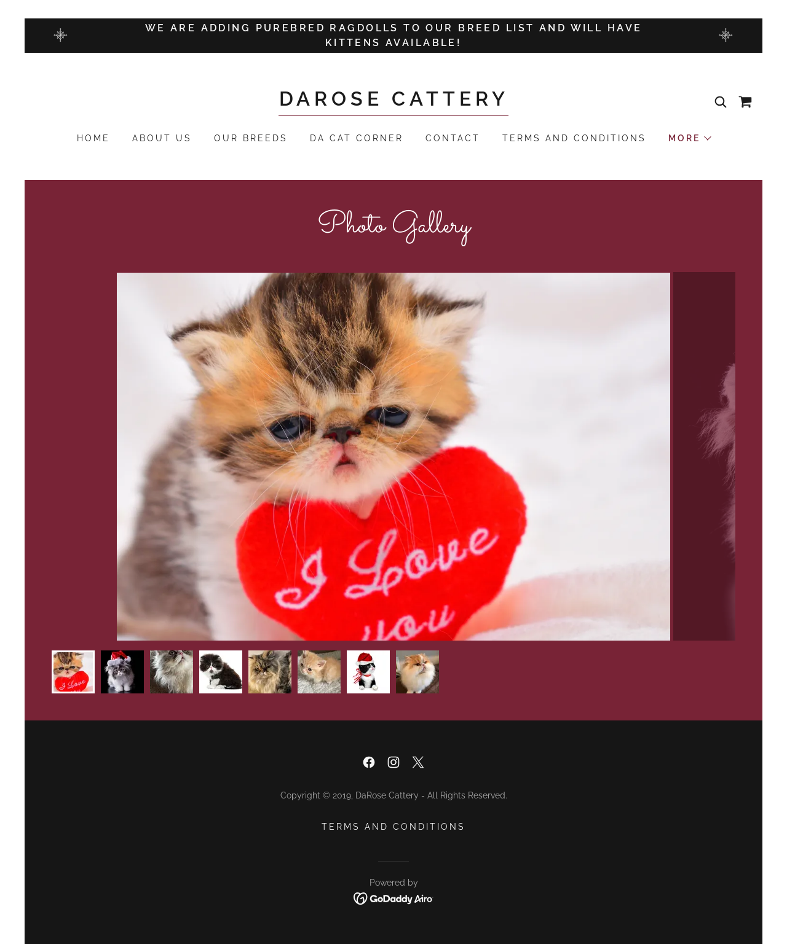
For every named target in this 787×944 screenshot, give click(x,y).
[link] (394, 102)
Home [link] (93, 138)
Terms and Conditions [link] (574, 138)
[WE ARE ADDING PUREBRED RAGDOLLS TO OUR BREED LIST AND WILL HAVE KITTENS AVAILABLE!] (393, 35)
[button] (689, 138)
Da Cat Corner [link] (356, 138)
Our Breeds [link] (251, 138)
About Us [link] (162, 138)
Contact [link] (452, 138)
